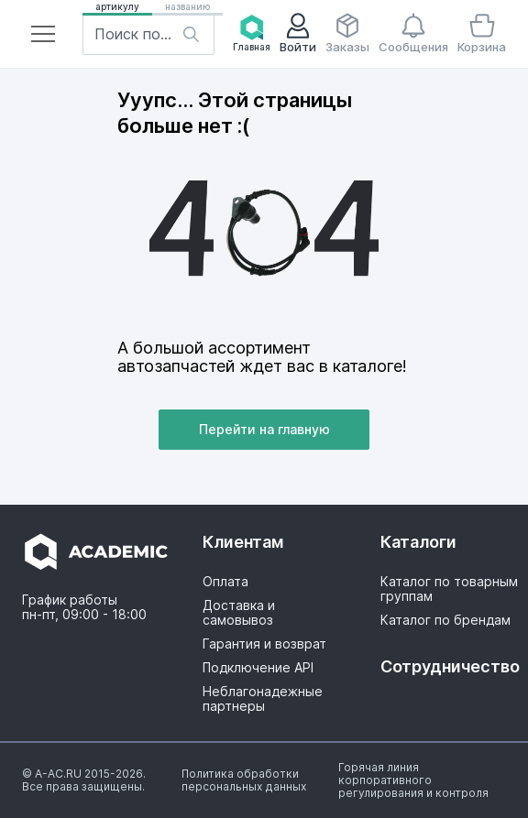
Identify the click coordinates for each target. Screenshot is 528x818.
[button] (43, 34)
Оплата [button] (225, 581)
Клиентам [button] (243, 541)
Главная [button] (251, 33)
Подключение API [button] (258, 667)
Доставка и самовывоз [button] (239, 612)
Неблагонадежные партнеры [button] (263, 699)
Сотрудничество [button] (449, 666)
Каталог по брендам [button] (445, 620)
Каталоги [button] (418, 541)
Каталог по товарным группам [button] (449, 589)
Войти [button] (298, 33)
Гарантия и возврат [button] (264, 644)
